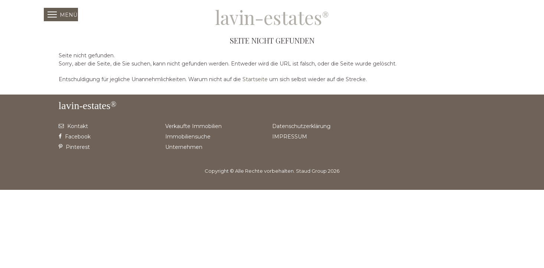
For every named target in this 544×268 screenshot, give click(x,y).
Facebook (75, 136)
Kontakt (73, 126)
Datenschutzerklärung (301, 126)
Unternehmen (183, 147)
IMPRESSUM (289, 136)
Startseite (255, 79)
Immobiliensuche (188, 136)
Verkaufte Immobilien (193, 126)
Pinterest (74, 147)
